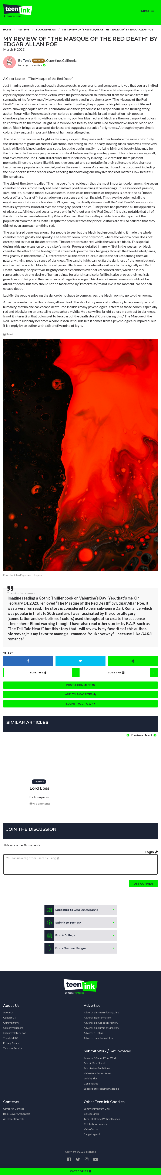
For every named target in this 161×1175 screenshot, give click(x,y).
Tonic (27, 60)
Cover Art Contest (13, 1108)
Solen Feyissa (21, 575)
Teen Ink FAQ (10, 1038)
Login (151, 852)
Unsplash (38, 575)
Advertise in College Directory (101, 1022)
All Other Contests (13, 1118)
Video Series (91, 1129)
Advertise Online (93, 1032)
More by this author (32, 65)
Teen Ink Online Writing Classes (102, 1118)
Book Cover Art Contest (16, 1113)
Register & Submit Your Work (100, 1058)
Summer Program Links (97, 1108)
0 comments (40, 803)
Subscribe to (71, 910)
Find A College (59, 935)
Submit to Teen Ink (62, 922)
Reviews (23, 29)
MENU (147, 11)
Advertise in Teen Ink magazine (101, 1012)
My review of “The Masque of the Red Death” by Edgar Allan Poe (107, 29)
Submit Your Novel (94, 1063)
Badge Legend (92, 1134)
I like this (54, 672)
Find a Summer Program (66, 948)
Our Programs (11, 1022)
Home (7, 29)
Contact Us (9, 1017)
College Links (91, 1113)
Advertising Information (97, 1017)
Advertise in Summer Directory (101, 1027)
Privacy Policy (11, 1043)
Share (8, 653)
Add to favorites (80, 694)
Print (8, 334)
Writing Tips (90, 1078)
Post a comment (80, 685)
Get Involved (91, 1083)
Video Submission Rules (97, 1073)
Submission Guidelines (97, 1068)
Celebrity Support (13, 1027)
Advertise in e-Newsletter (98, 1038)
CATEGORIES (80, 1171)
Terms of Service (12, 1048)
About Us (8, 1012)
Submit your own (80, 703)
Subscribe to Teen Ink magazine (101, 1088)
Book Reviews (46, 29)
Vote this (133, 672)
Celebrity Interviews (14, 1032)
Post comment (143, 883)
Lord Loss (39, 788)
